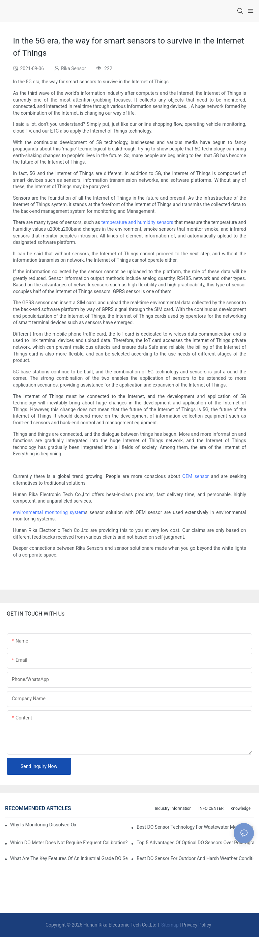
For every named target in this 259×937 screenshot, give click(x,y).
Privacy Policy (196, 925)
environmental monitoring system (49, 512)
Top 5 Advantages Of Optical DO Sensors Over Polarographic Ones (195, 842)
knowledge (241, 808)
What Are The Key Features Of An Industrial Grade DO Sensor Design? (68, 858)
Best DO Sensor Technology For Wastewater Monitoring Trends (195, 827)
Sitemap (169, 925)
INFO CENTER (211, 808)
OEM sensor (195, 476)
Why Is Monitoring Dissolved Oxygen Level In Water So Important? (43, 824)
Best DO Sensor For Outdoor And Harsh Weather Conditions (195, 858)
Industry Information (173, 808)
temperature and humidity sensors (137, 222)
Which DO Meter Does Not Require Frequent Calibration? (68, 842)
